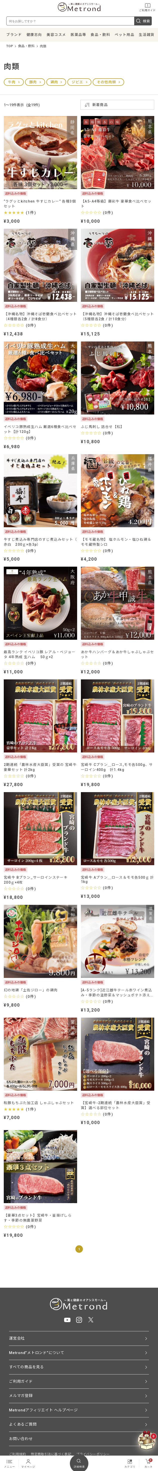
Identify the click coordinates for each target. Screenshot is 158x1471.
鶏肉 (54, 82)
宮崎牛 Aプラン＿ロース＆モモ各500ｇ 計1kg (117, 879)
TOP (9, 46)
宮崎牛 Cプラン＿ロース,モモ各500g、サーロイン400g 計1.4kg (117, 767)
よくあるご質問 (23, 1424)
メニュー (9, 1463)
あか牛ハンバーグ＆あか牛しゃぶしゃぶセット (117, 654)
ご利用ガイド (147, 7)
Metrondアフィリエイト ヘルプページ (43, 1410)
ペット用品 (124, 35)
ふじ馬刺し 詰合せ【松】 (102, 427)
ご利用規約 (17, 1454)
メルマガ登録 (21, 1395)
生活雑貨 (146, 35)
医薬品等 (78, 35)
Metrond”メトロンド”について (36, 1353)
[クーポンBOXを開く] (146, 1440)
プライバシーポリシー (93, 1454)
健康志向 (34, 35)
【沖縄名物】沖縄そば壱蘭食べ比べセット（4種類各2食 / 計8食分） (40, 316)
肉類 (43, 46)
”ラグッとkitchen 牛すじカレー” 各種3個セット (40, 203)
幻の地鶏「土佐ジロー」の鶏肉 (31, 990)
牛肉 (12, 82)
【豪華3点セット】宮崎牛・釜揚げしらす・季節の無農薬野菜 (38, 1217)
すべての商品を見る (26, 1367)
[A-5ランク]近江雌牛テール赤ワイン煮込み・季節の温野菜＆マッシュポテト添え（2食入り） (116, 992)
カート (148, 1463)
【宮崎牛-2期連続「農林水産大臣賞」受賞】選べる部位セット (116, 1105)
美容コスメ (56, 35)
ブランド (14, 35)
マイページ (28, 1463)
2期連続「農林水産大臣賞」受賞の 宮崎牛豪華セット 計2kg (40, 767)
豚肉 (33, 82)
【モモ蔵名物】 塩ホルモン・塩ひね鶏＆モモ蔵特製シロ (116, 541)
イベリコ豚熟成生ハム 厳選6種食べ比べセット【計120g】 (40, 429)
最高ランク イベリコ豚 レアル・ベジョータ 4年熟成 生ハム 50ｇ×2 (39, 654)
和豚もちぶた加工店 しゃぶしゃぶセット (39, 1103)
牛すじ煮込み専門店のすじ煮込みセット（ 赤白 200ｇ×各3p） (40, 541)
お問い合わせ (21, 1439)
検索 (142, 21)
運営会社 (17, 1338)
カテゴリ (129, 1463)
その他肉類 (106, 82)
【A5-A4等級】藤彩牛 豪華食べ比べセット (116, 203)
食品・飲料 (100, 35)
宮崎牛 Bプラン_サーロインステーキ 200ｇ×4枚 (38, 879)
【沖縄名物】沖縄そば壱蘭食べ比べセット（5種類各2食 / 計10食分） (117, 316)
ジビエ (77, 82)
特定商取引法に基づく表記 (51, 1454)
